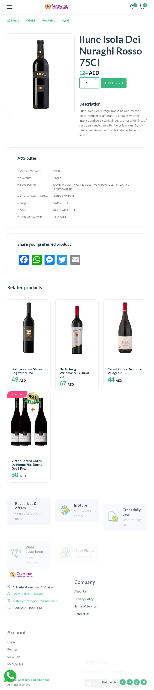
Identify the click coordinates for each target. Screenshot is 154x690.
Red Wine (48, 20)
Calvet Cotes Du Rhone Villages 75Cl (125, 371)
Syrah (66, 20)
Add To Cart (114, 83)
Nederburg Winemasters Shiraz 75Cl (75, 372)
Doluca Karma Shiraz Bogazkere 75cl (26, 371)
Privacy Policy (84, 628)
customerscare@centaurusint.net (34, 625)
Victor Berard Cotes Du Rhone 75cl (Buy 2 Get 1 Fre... (26, 464)
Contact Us (81, 643)
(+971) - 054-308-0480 (28, 618)
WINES (30, 20)
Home (13, 20)
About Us (80, 621)
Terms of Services (86, 636)
